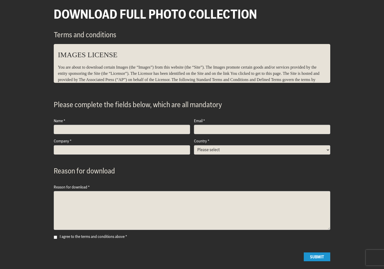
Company (61, 141)
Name (58, 120)
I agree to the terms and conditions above (92, 236)
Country (200, 141)
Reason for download (70, 187)
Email (198, 120)
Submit (317, 257)
